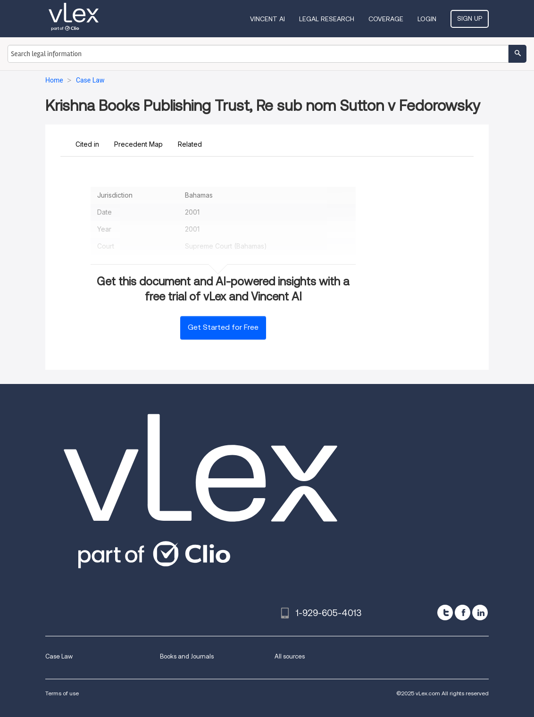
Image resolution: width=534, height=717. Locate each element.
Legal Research (326, 19)
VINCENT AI (267, 19)
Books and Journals (187, 656)
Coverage (385, 19)
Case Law (59, 656)
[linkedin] (480, 612)
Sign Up (469, 18)
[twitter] (445, 612)
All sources (290, 656)
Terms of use (62, 693)
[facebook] (462, 612)
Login (426, 19)
